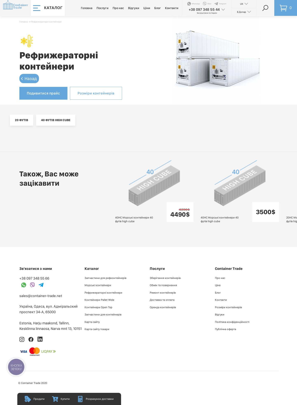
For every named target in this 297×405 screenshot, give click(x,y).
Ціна (217, 285)
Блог (157, 8)
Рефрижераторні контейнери (46, 21)
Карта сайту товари (97, 329)
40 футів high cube (55, 120)
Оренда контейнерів (163, 307)
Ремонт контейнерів (163, 292)
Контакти (171, 8)
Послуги (102, 8)
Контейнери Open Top (98, 307)
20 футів (21, 120)
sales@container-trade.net (40, 296)
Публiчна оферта (225, 329)
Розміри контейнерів (96, 93)
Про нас (118, 8)
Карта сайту (92, 322)
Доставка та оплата (162, 299)
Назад (31, 78)
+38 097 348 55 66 (34, 278)
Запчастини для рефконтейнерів (105, 278)
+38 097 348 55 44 (204, 9)
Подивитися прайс (43, 93)
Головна (86, 8)
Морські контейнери (98, 285)
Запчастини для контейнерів (103, 314)
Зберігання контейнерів (165, 278)
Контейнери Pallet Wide (99, 299)
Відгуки (133, 8)
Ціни (146, 8)
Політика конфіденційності (232, 322)
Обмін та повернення (163, 285)
